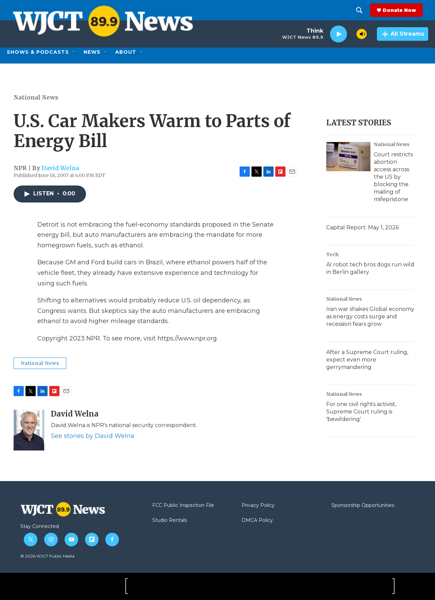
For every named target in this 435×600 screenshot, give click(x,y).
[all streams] (402, 34)
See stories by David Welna (92, 436)
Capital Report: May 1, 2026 (362, 227)
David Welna (60, 168)
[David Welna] (29, 430)
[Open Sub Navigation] (74, 52)
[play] (338, 34)
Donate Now (404, 10)
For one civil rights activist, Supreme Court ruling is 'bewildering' (361, 411)
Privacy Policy (258, 505)
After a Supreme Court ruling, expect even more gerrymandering (367, 359)
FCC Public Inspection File (183, 505)
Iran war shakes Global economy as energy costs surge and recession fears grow (370, 316)
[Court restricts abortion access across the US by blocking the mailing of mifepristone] (348, 156)
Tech (332, 254)
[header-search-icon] (364, 10)
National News (36, 97)
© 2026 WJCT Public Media (47, 556)
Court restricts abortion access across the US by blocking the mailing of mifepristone (393, 176)
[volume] (361, 34)
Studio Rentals (169, 520)
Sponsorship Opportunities (362, 505)
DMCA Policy (257, 520)
